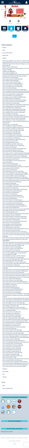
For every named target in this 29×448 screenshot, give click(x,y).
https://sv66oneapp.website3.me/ (10, 184)
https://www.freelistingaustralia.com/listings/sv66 (14, 206)
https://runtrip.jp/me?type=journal (10, 142)
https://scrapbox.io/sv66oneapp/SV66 (11, 351)
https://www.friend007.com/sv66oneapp (12, 360)
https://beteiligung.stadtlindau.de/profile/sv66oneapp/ (15, 91)
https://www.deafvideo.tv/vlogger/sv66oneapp (13, 139)
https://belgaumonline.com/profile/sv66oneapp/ (14, 106)
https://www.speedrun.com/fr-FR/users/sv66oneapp (15, 364)
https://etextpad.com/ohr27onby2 (10, 159)
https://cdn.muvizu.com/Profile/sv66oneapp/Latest (14, 221)
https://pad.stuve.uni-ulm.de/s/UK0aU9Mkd (13, 151)
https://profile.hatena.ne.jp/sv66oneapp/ (12, 190)
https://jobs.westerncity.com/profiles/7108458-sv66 (15, 271)
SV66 (3, 60)
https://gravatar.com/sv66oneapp (10, 187)
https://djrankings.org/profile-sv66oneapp (12, 144)
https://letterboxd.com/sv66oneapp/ (11, 230)
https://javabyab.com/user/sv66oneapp (11, 348)
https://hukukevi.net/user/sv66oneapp (11, 324)
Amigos (18, 31)
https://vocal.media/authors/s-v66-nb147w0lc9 (13, 307)
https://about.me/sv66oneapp (9, 198)
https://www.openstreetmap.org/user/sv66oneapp (14, 189)
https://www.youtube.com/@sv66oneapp (12, 79)
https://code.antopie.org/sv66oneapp (11, 132)
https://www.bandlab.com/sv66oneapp (11, 314)
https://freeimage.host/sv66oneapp (11, 265)
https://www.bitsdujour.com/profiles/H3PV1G (13, 340)
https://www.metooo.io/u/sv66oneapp (11, 346)
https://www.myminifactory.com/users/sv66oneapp (14, 172)
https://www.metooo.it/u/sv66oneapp (11, 278)
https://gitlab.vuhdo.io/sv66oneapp (10, 227)
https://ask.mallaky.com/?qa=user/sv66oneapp (13, 302)
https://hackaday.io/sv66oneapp (10, 113)
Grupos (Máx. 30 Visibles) (14, 428)
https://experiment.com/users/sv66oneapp (12, 345)
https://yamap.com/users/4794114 (10, 168)
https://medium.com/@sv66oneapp (10, 354)
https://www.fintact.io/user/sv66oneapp (12, 330)
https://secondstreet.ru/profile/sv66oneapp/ (13, 130)
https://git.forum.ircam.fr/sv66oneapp (11, 316)
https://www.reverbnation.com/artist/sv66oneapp (14, 218)
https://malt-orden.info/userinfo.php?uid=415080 (14, 100)
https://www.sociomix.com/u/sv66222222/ (12, 248)
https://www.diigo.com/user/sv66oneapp (12, 86)
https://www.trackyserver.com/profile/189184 (13, 101)
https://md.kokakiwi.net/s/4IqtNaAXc (11, 98)
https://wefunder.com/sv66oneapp (10, 103)
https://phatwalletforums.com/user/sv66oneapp (14, 262)
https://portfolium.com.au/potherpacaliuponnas (13, 115)
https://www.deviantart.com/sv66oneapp (12, 280)
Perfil (11, 31)
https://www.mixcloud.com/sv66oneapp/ (12, 200)
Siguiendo (25, 29)
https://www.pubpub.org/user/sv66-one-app (13, 196)
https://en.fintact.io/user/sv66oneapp (11, 292)
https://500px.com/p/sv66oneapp (10, 80)
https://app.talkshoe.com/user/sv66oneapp (12, 171)
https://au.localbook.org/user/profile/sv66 (12, 203)
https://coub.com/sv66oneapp (9, 169)
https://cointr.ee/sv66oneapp (9, 147)
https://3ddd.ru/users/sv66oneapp (10, 207)
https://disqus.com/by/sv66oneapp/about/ (12, 195)
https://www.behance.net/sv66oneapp (11, 181)
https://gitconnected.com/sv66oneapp (11, 246)
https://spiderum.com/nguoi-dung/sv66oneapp (13, 119)
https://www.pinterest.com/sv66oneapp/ (12, 85)
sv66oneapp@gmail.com (11, 73)
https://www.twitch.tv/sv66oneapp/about (12, 83)
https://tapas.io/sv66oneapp (9, 183)
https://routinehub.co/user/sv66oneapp (12, 95)
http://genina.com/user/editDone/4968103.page (14, 97)
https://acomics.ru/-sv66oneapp (10, 124)
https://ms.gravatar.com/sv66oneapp (11, 138)
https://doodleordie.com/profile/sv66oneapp (13, 333)
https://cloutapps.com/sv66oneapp (10, 313)
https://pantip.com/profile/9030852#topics (12, 289)
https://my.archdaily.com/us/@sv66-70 (11, 349)
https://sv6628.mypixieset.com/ (10, 212)
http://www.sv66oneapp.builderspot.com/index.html (15, 336)
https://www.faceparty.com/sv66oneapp (12, 343)
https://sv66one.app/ (12, 66)
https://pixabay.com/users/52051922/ (11, 215)
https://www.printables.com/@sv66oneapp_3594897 (15, 174)
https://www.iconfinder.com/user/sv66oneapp (13, 175)
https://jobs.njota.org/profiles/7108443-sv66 (13, 245)
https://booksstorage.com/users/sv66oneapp (13, 145)
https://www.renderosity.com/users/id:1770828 (14, 366)
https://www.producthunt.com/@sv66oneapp (13, 204)
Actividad (4, 31)
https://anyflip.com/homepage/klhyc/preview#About (15, 361)
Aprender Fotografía (15, 441)
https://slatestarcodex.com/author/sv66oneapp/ (14, 118)
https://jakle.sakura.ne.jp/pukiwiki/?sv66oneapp (13, 109)
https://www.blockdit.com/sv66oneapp (11, 290)
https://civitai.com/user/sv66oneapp (11, 339)
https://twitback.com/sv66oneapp (10, 192)
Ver (14, 36)
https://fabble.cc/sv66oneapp (9, 284)
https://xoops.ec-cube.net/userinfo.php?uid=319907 (15, 321)
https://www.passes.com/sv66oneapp (11, 311)
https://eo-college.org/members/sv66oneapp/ (13, 318)
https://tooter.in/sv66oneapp (9, 88)
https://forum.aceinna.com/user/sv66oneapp (13, 272)
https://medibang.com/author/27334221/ (12, 125)
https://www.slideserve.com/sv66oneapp (12, 352)
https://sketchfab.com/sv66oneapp (10, 219)
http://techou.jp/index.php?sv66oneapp (12, 135)
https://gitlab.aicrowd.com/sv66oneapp (11, 225)
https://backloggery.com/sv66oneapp (11, 133)
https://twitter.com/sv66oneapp (10, 77)
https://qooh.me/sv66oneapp (9, 328)
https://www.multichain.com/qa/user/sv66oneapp (14, 89)
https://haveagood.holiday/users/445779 (12, 150)
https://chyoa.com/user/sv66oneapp (11, 222)
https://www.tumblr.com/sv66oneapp (11, 82)
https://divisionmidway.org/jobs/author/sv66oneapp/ (15, 177)
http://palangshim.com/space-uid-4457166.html (13, 255)
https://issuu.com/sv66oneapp (9, 193)
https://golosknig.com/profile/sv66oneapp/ (12, 260)
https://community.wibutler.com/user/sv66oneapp (14, 231)
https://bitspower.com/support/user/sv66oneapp (14, 148)
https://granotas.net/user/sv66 (9, 141)
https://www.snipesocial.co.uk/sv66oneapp (12, 94)
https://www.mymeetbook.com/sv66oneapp (13, 257)
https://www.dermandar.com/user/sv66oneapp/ (13, 327)
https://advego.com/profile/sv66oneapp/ (12, 224)
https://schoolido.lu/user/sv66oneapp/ (11, 107)
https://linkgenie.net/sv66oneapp (10, 305)
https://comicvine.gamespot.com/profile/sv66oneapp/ (15, 304)
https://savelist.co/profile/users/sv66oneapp (13, 128)
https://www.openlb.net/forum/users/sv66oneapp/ (14, 156)
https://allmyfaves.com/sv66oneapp (11, 325)
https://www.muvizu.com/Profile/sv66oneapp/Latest (15, 281)
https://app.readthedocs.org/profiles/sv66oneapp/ (14, 216)
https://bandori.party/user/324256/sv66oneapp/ (14, 110)
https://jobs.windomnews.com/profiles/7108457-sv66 (15, 275)
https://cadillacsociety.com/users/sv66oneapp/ (13, 112)
